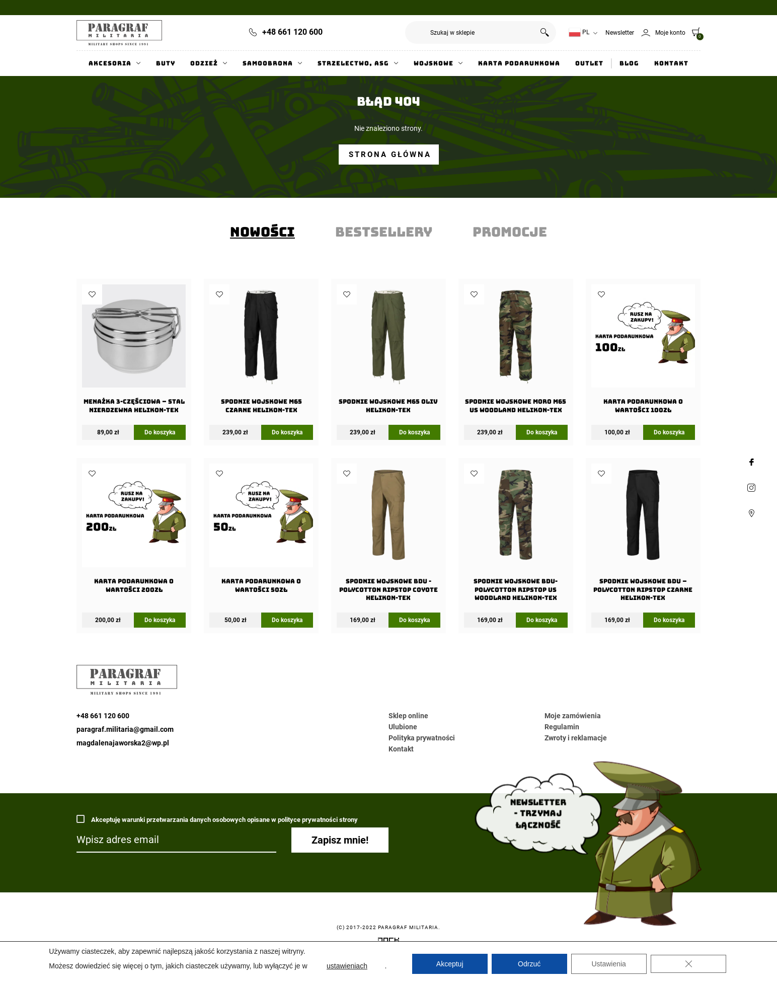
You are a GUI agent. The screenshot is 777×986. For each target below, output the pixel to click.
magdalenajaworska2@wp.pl (122, 743)
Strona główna (390, 154)
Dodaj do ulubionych (92, 294)
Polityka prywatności (421, 738)
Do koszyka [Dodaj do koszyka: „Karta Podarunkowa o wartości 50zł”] (287, 620)
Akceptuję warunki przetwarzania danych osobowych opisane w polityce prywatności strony (217, 819)
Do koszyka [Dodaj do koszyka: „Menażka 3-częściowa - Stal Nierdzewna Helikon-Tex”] (159, 432)
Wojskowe (433, 63)
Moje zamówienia (573, 716)
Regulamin (562, 727)
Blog (629, 63)
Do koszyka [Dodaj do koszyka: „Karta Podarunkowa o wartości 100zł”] (669, 432)
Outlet (589, 63)
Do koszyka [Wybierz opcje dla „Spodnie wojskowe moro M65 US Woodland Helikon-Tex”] (541, 432)
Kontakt (671, 63)
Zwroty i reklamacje (576, 738)
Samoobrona (268, 63)
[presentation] (262, 232)
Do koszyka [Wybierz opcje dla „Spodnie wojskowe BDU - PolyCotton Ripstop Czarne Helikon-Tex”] (669, 620)
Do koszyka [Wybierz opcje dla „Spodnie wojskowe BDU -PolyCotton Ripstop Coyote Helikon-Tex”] (414, 620)
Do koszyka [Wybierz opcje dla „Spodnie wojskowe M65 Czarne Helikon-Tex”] (287, 432)
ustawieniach (347, 966)
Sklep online (408, 716)
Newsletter (619, 32)
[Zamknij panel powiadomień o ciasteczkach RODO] (688, 964)
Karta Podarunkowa (519, 63)
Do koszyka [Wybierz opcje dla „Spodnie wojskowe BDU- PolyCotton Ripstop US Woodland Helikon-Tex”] (541, 620)
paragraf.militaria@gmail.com (125, 729)
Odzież (204, 63)
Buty (165, 63)
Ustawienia (608, 964)
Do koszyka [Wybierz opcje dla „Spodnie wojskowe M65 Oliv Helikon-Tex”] (414, 432)
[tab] (262, 232)
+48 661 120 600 (292, 32)
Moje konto (670, 32)
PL (579, 32)
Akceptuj (449, 964)
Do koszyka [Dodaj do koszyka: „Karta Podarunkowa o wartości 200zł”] (159, 620)
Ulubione (402, 727)
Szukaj (544, 32)
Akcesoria (110, 63)
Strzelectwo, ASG (353, 63)
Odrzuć (529, 964)
